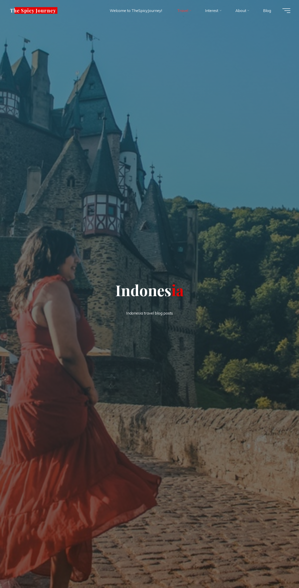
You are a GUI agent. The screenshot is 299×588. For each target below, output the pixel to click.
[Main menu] (286, 10)
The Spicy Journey (34, 10)
